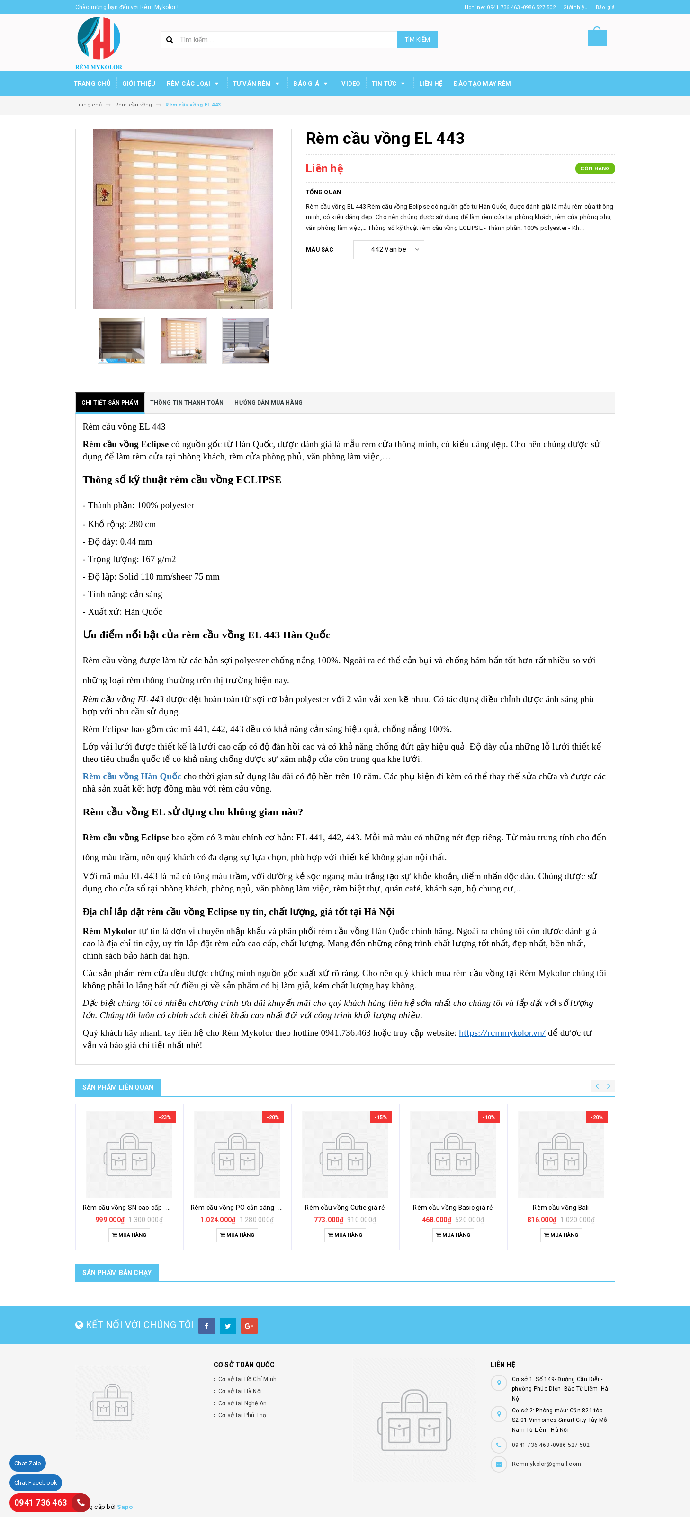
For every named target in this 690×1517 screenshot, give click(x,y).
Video (350, 83)
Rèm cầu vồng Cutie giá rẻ (345, 1207)
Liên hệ (431, 83)
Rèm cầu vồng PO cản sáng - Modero (247, 1207)
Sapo (125, 1506)
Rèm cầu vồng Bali (561, 1207)
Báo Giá (311, 83)
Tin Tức (390, 83)
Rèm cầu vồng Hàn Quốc (132, 776)
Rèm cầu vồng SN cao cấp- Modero (136, 1207)
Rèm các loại (194, 83)
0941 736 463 (40, 1503)
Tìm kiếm (417, 39)
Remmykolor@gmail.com (546, 1464)
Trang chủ (92, 83)
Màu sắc (319, 250)
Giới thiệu (139, 83)
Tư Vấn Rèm (257, 83)
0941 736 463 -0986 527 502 (551, 1445)
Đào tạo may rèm (482, 83)
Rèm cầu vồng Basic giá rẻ (453, 1207)
